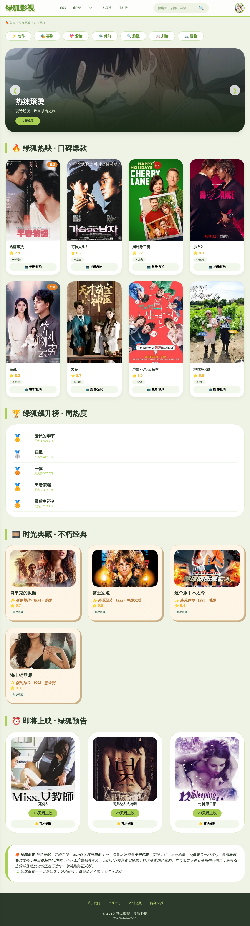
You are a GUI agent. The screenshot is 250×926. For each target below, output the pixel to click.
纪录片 (107, 8)
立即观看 (28, 121)
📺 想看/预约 (33, 267)
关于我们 (93, 903)
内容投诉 (156, 903)
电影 (63, 8)
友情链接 (135, 903)
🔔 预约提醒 (43, 823)
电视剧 (77, 8)
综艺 (92, 8)
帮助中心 (114, 903)
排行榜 (123, 8)
